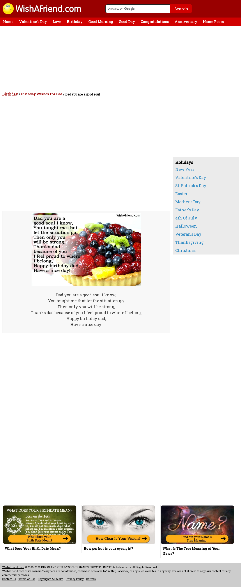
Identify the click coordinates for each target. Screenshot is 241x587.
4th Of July (186, 218)
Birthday (75, 21)
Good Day (127, 21)
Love (57, 21)
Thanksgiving (189, 242)
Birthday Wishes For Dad (41, 94)
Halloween (186, 226)
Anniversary (186, 21)
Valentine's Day (33, 21)
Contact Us (9, 579)
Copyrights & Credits (50, 579)
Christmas (185, 250)
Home (8, 21)
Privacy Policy (75, 579)
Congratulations (155, 21)
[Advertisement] (121, 58)
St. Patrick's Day (190, 185)
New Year (184, 169)
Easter (181, 193)
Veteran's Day (188, 234)
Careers (91, 579)
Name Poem (213, 21)
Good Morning (100, 21)
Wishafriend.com (13, 567)
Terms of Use (26, 579)
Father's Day (187, 209)
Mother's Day (188, 201)
